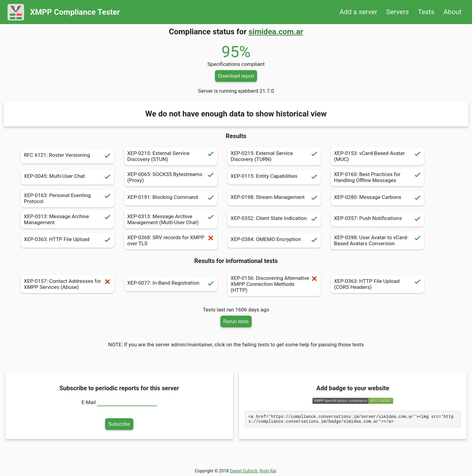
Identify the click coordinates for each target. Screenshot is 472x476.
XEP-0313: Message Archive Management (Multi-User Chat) (171, 219)
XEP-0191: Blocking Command (171, 198)
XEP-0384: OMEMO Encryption (274, 240)
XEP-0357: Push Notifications (377, 219)
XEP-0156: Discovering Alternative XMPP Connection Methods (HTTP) (274, 284)
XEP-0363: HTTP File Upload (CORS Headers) (377, 284)
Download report (236, 76)
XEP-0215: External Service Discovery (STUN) (171, 156)
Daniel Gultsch (244, 471)
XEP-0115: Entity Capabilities (274, 177)
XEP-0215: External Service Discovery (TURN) (274, 156)
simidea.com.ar (275, 31)
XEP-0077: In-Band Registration (171, 284)
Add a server (358, 12)
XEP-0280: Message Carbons (377, 198)
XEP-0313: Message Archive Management (67, 219)
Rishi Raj (267, 471)
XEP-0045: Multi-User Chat (67, 177)
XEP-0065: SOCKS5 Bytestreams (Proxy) (171, 177)
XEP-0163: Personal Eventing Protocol (67, 198)
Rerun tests (236, 321)
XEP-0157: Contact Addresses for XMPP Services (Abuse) (67, 284)
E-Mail (89, 402)
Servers (397, 12)
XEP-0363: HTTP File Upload (67, 240)
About (452, 12)
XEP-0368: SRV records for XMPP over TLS (171, 240)
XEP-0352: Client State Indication (274, 219)
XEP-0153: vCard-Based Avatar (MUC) (377, 156)
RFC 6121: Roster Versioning (67, 156)
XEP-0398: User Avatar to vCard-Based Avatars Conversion (377, 240)
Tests (426, 12)
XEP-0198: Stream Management (274, 198)
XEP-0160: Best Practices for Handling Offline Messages (377, 177)
